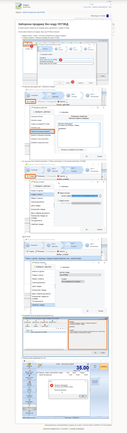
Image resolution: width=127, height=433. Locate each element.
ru (110, 16)
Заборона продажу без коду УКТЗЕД (34, 12)
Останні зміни (87, 7)
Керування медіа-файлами (99, 7)
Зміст (110, 7)
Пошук (111, 4)
